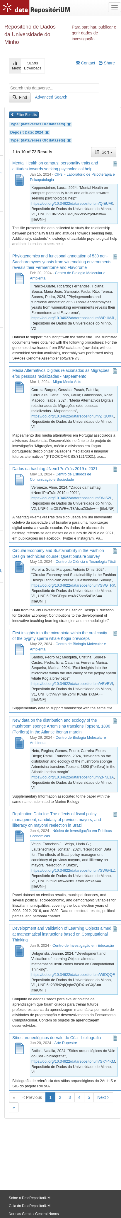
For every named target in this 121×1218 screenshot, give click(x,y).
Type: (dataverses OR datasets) (40, 124)
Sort (104, 152)
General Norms (47, 1214)
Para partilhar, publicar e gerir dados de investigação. (94, 33)
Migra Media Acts (67, 382)
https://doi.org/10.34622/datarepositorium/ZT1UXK (72, 416)
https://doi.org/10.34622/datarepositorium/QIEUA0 (72, 204)
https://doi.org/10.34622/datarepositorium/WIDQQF (73, 975)
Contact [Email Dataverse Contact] (85, 63)
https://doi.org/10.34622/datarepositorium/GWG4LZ (73, 870)
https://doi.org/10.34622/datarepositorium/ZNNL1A (72, 777)
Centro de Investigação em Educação (83, 946)
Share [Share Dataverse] (107, 63)
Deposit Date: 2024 (29, 132)
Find (20, 97)
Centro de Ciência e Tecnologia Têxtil (86, 562)
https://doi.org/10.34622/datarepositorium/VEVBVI (72, 684)
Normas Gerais (20, 1214)
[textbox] (54, 88)
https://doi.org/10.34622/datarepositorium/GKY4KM (73, 1061)
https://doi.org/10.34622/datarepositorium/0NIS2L (71, 498)
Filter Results (24, 115)
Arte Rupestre (65, 1043)
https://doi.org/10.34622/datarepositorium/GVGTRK (73, 585)
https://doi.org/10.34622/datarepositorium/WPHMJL (73, 318)
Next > (103, 1097)
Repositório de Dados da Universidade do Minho (30, 34)
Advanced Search (51, 97)
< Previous (32, 1097)
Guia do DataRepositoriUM (29, 1206)
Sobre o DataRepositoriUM (29, 1198)
